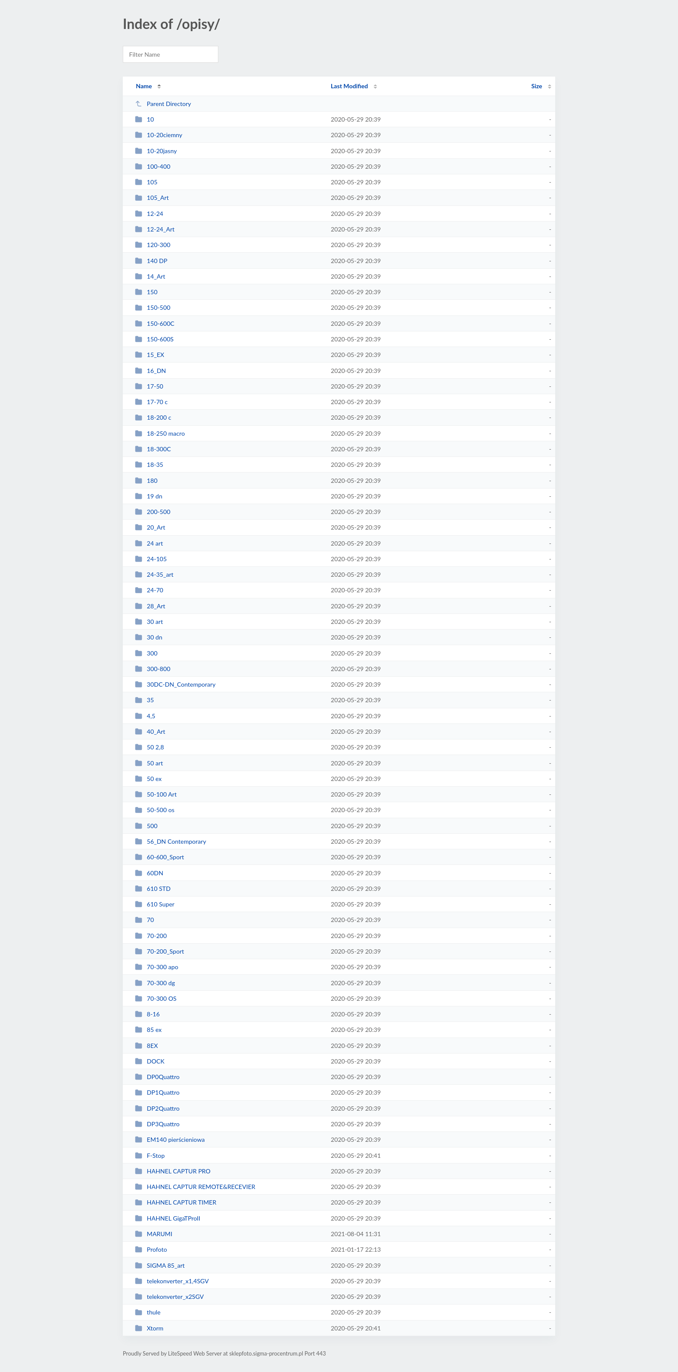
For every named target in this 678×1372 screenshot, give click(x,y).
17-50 (149, 386)
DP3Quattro (157, 1124)
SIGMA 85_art (160, 1265)
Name (144, 86)
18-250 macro (160, 433)
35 (144, 700)
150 (146, 292)
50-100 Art (155, 794)
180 (146, 480)
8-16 (147, 1014)
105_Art (152, 197)
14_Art (150, 276)
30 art (149, 621)
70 (144, 919)
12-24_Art (154, 229)
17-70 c (151, 401)
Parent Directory (163, 103)
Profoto (151, 1249)
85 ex (148, 1029)
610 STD (152, 888)
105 (146, 182)
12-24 (149, 213)
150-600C (154, 323)
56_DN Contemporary (170, 841)
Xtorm (149, 1328)
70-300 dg (155, 982)
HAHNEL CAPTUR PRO (173, 1171)
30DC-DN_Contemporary (175, 684)
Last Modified (349, 86)
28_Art (150, 606)
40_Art (150, 731)
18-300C (153, 449)
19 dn (148, 496)
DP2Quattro (157, 1108)
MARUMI (153, 1233)
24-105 (151, 558)
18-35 (149, 464)
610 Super (154, 904)
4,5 (145, 716)
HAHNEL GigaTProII (167, 1218)
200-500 (152, 511)
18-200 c (153, 417)
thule (147, 1312)
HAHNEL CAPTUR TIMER (175, 1202)
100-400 (152, 166)
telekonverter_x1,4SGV (172, 1281)
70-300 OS (155, 998)
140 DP (151, 260)
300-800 (152, 668)
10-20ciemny (158, 134)
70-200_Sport (159, 951)
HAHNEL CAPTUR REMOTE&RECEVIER (195, 1186)
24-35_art (154, 574)
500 (146, 825)
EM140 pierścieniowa (170, 1139)
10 (144, 119)
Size (536, 86)
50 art (149, 763)
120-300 (152, 244)
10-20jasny (156, 150)
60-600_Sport (159, 857)
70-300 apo (156, 966)
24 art (149, 543)
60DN (149, 873)
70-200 (151, 935)
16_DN (150, 370)
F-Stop (150, 1155)
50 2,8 (149, 747)
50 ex (148, 778)
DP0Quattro (157, 1076)
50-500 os (154, 809)
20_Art (150, 527)
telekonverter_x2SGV (169, 1296)
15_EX (149, 354)
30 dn (148, 637)
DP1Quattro (157, 1092)
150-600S (154, 339)
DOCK (149, 1061)
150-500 (152, 307)
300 (146, 653)
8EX (146, 1045)
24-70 (149, 590)
